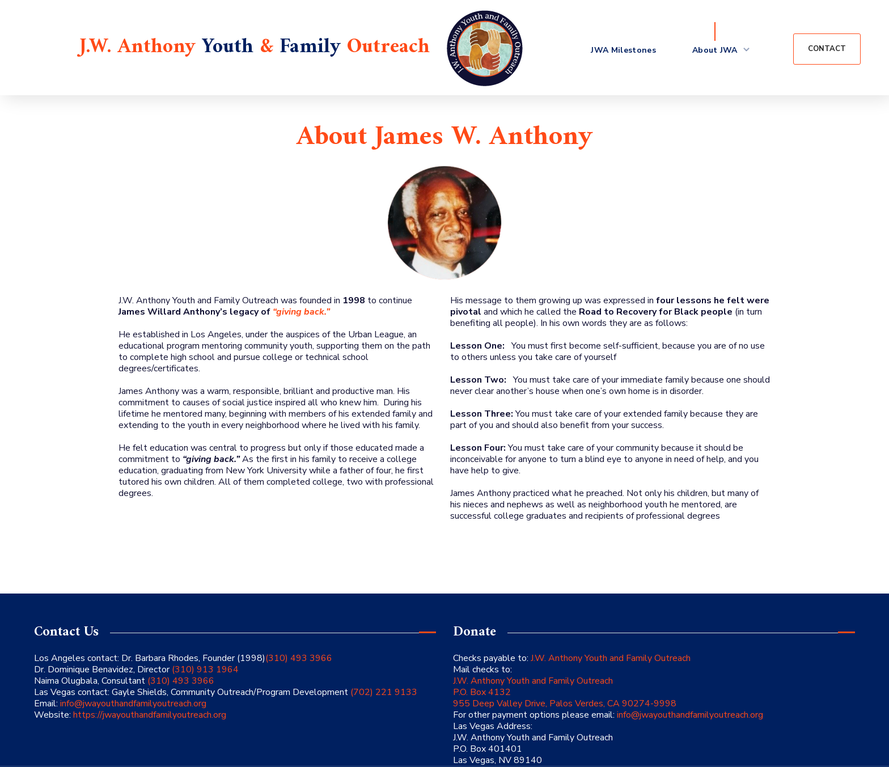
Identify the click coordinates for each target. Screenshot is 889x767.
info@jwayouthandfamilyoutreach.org (133, 703)
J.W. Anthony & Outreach (254, 47)
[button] (827, 49)
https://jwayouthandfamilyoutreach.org (149, 715)
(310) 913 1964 (204, 669)
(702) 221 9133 (382, 692)
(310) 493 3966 (298, 658)
